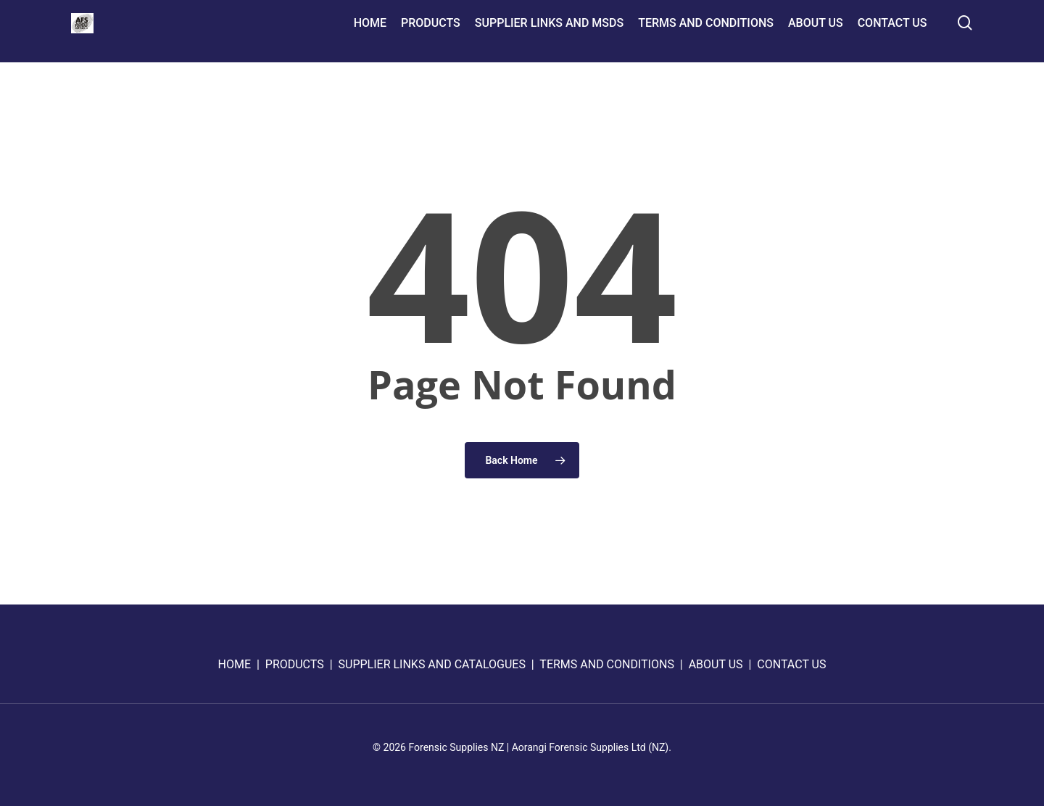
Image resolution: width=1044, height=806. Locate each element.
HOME (234, 664)
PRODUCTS (294, 664)
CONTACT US (791, 664)
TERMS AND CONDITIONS (606, 664)
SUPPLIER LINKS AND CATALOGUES (432, 664)
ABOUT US (716, 664)
